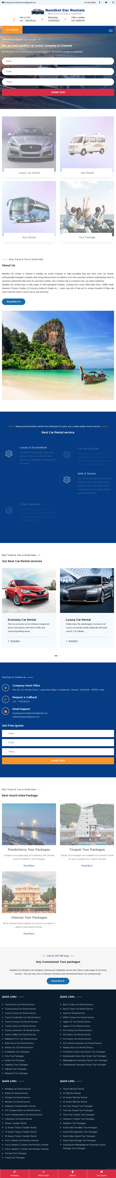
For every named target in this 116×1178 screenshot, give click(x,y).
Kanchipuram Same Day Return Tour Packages (84, 1056)
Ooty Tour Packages (14, 1056)
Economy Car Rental (22, 619)
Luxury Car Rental (29, 174)
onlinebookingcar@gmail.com (25, 717)
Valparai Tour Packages (16, 1069)
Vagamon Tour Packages (16, 1065)
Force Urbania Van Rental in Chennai (21, 1140)
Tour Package (87, 238)
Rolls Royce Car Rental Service (19, 1043)
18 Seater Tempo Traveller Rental (20, 1136)
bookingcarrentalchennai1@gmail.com (19, 2)
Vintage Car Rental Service (17, 1097)
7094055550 (54, 21)
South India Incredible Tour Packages (80, 1127)
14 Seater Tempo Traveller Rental (20, 1132)
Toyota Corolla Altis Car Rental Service (23, 1017)
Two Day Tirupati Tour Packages (78, 1110)
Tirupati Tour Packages (87, 851)
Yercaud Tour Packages (16, 1153)
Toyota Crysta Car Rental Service (20, 1013)
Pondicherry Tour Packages (29, 851)
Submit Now (58, 92)
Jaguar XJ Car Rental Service (76, 1026)
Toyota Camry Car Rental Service (20, 1026)
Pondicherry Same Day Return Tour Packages (84, 1052)
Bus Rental (29, 238)
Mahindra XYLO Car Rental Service (21, 1039)
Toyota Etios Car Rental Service (20, 1004)
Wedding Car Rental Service (18, 1089)
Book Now (58, 981)
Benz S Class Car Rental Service (78, 1004)
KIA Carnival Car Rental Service (77, 1030)
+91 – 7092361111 (21, 701)
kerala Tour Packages (15, 1060)
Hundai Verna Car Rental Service (78, 1047)
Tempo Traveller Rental (15, 1123)
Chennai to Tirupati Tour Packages (79, 1119)
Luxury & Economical (33, 448)
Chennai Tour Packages (29, 919)
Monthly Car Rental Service (17, 1102)
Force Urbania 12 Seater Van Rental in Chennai (26, 1145)
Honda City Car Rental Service (19, 1047)
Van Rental (87, 174)
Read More (13, 302)
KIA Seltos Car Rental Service (77, 1035)
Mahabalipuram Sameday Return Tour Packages (85, 1060)
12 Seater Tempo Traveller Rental (20, 1127)
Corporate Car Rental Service (18, 1119)
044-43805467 (78, 21)
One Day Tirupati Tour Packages (78, 1106)
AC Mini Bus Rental (72, 1093)
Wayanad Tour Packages (16, 1073)
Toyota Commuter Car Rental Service (22, 1030)
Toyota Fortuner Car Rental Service (21, 1022)
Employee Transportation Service (20, 1106)
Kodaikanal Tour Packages (17, 1052)
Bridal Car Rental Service (16, 1093)
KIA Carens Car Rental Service (77, 1039)
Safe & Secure (87, 474)
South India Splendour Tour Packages (80, 1132)
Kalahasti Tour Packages (74, 1123)
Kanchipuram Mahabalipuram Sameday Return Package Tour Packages (84, 1146)
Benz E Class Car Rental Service (78, 1009)
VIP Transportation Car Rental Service (22, 1110)
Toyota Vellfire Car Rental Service (20, 1035)
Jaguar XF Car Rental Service (76, 1022)
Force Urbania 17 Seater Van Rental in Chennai (26, 1149)
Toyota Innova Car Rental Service (20, 1009)
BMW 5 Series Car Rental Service (78, 1017)
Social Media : (90, 2)
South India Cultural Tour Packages (79, 1136)
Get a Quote (12, 30)
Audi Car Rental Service (74, 1013)
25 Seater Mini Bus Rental (75, 1102)
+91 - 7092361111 (27, 21)
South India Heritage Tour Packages (79, 1140)
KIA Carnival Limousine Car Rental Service (82, 1043)
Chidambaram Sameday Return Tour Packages (84, 1065)
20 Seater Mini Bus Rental (75, 1097)
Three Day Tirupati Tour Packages (79, 1115)
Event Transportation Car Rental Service (23, 1115)
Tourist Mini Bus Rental (73, 1089)
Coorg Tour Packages (15, 1158)
